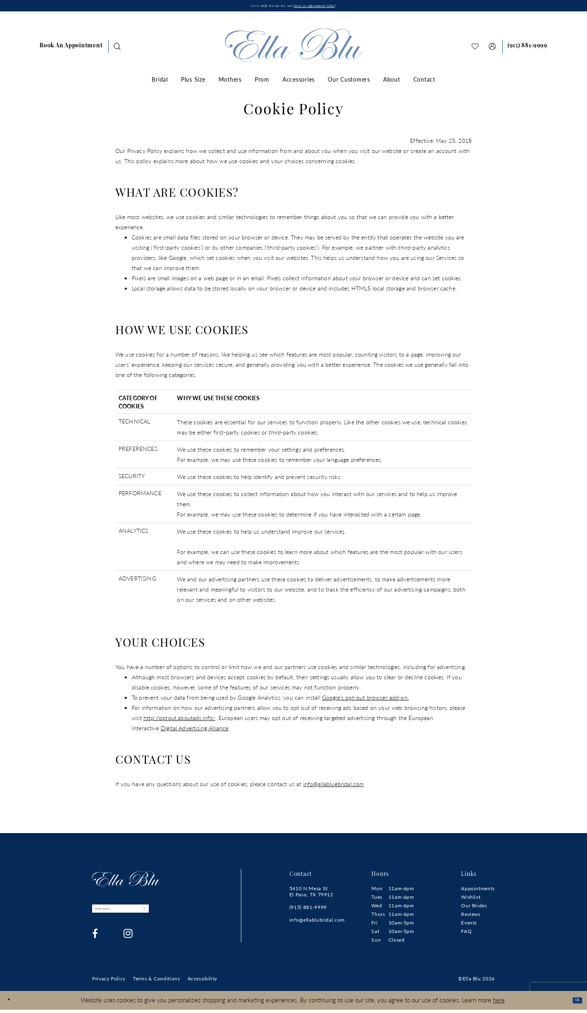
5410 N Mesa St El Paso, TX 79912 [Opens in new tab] (311, 894)
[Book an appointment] (71, 49)
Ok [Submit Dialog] (573, 1003)
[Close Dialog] (12, 1003)
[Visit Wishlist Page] (475, 49)
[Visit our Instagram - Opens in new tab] (128, 942)
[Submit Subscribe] (186, 915)
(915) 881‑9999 (308, 910)
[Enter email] (143, 915)
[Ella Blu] (293, 48)
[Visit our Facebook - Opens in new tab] (95, 942)
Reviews (470, 916)
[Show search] (117, 49)
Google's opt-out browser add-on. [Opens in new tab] (365, 700)
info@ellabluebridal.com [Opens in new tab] (333, 786)
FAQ (466, 934)
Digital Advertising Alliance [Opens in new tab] (194, 731)
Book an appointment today (330, 8)
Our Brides (474, 908)
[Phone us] (527, 49)
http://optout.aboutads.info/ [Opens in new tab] (179, 720)
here (499, 1003)
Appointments (478, 891)
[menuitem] (71, 49)
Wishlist (470, 899)
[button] (492, 49)
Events (469, 925)
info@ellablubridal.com (317, 922)
